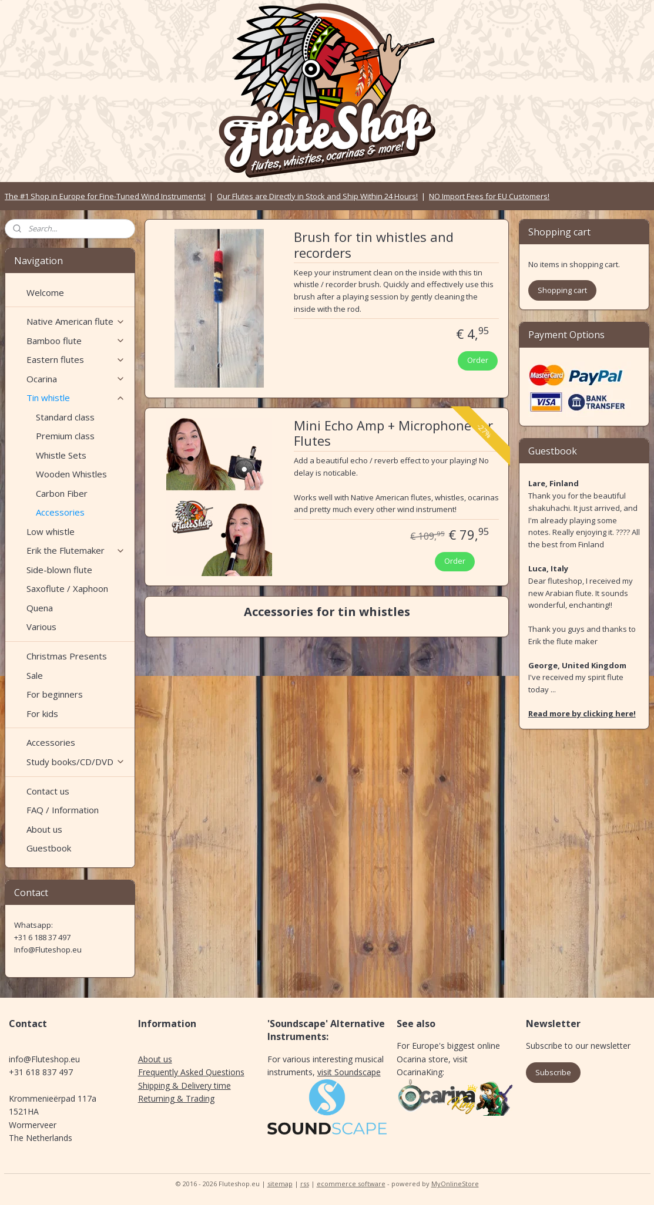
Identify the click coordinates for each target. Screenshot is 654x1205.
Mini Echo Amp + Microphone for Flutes (393, 433)
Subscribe (553, 1072)
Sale (34, 675)
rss (304, 1183)
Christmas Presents (66, 656)
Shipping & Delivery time (184, 1085)
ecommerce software (351, 1183)
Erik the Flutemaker (75, 550)
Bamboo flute (75, 340)
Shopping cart (562, 290)
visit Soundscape (349, 1072)
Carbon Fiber (62, 493)
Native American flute (75, 321)
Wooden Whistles (71, 474)
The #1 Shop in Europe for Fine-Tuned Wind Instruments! (105, 196)
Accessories (60, 512)
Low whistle (50, 531)
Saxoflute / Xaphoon (67, 588)
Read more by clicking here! (582, 713)
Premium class (65, 436)
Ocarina (75, 379)
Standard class (65, 417)
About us (44, 829)
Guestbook (48, 848)
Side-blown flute (59, 569)
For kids (42, 713)
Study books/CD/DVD (75, 762)
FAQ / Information (62, 810)
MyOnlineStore (455, 1183)
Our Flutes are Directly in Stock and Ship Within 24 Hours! (317, 196)
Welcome (45, 292)
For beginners (54, 694)
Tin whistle (75, 397)
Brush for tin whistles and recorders (374, 245)
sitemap (280, 1183)
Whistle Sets (61, 455)
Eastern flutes (75, 359)
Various (41, 626)
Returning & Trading (176, 1098)
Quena (39, 608)
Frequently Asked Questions (191, 1072)
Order (477, 360)
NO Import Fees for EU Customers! (489, 196)
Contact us (47, 791)
